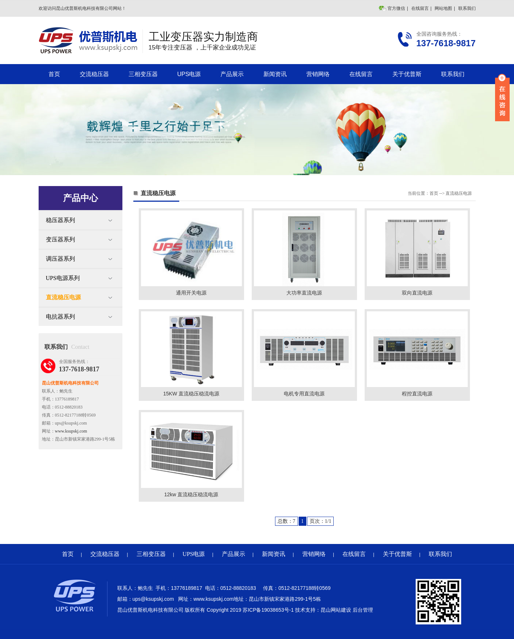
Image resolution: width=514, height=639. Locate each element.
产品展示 (232, 74)
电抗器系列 (60, 316)
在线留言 (420, 8)
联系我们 (467, 8)
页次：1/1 (320, 521)
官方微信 (396, 8)
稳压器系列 (60, 220)
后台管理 (363, 610)
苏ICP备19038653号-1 (268, 610)
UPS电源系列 (63, 278)
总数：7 (286, 521)
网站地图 (443, 8)
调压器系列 (60, 259)
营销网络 (318, 74)
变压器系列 (60, 239)
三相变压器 (143, 74)
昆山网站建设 (336, 610)
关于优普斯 (406, 74)
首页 (54, 74)
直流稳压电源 (63, 297)
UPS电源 (189, 74)
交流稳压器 (94, 74)
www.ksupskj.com (71, 431)
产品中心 (80, 198)
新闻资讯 (275, 74)
